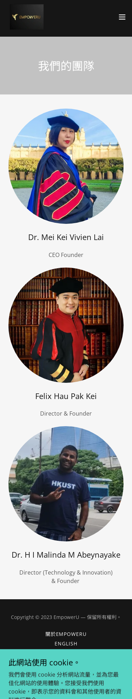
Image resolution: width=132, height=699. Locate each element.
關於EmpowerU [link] (66, 634)
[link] (26, 17)
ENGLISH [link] (66, 643)
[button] (122, 17)
